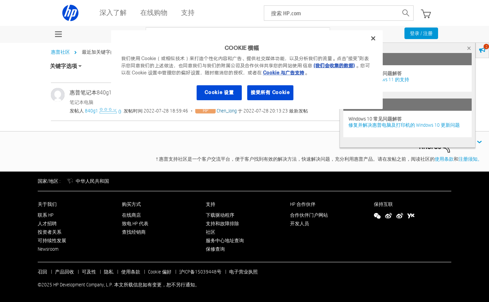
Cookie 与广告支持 (283, 73)
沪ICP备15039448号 (200, 272)
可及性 (89, 272)
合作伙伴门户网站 (309, 215)
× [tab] (469, 48)
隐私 (108, 272)
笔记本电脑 (81, 102)
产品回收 (64, 272)
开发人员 (299, 223)
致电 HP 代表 (135, 223)
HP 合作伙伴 (302, 204)
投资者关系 (49, 232)
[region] (247, 69)
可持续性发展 (52, 240)
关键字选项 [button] (63, 66)
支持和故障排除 (222, 223)
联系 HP (46, 215)
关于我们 (47, 204)
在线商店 (131, 215)
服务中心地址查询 (225, 240)
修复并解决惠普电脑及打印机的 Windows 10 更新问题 (404, 125)
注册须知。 (470, 159)
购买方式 (131, 204)
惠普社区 (60, 52)
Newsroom (48, 249)
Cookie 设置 (219, 92)
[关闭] (373, 38)
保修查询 (215, 249)
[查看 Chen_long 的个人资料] (227, 111)
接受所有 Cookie (270, 92)
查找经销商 (134, 232)
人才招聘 (47, 223)
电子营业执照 (243, 272)
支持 (210, 204)
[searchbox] (331, 13)
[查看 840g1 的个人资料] (91, 111)
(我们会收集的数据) (334, 66)
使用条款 (444, 159)
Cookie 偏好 (159, 272)
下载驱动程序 (220, 215)
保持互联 (383, 204)
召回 (42, 272)
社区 (210, 232)
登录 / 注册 (421, 33)
